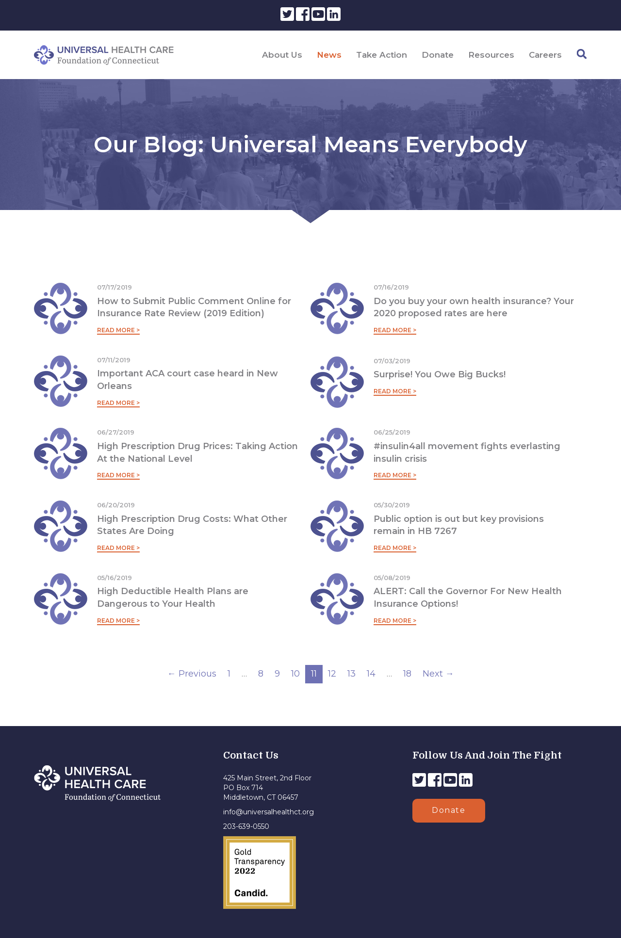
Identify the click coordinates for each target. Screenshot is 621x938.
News (329, 55)
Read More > (118, 330)
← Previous (191, 673)
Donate (438, 55)
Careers (545, 55)
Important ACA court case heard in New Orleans (187, 379)
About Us (282, 55)
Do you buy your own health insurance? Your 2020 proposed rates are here (474, 307)
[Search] (581, 54)
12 (332, 673)
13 (351, 673)
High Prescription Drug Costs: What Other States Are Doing (192, 525)
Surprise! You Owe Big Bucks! (440, 374)
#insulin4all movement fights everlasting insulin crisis (467, 452)
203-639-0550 (246, 826)
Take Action (381, 55)
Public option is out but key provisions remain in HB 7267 (459, 525)
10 (295, 673)
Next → (438, 673)
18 (407, 673)
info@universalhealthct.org (268, 812)
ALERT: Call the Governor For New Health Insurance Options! (468, 597)
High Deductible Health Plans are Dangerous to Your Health (172, 597)
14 (371, 673)
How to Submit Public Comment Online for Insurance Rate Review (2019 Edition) (194, 307)
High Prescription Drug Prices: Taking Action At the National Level (197, 452)
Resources (491, 55)
